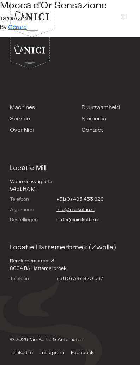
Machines (22, 107)
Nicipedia (93, 119)
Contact (92, 130)
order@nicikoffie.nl (77, 219)
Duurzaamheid (100, 107)
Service (20, 119)
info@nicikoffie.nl (75, 209)
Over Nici (22, 130)
